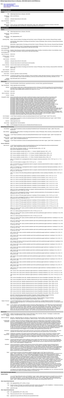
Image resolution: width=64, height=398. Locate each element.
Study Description (5, 27)
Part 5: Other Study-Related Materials (11, 5)
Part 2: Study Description (9, 4)
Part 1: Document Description (10, 3)
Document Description (6, 10)
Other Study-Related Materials (7, 381)
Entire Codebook (7, 6)
